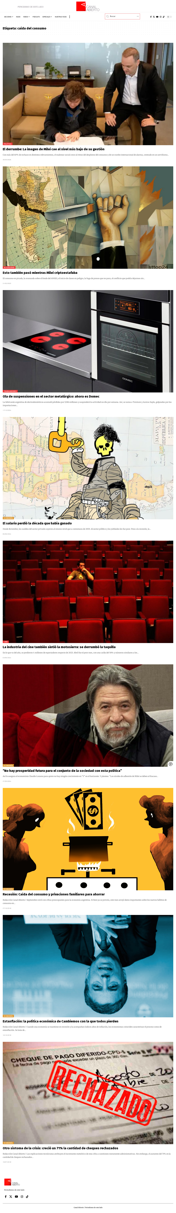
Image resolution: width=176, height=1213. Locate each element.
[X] (154, 16)
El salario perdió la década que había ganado (37, 523)
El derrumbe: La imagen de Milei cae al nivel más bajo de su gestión (54, 149)
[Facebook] (151, 16)
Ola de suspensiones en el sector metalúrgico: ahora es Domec (51, 396)
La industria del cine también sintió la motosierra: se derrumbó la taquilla (59, 647)
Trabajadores (10, 391)
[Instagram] (160, 16)
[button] (69, 16)
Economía (8, 518)
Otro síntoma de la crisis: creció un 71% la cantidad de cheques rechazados (60, 1148)
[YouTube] (157, 16)
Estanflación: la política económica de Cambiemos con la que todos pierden (60, 1021)
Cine (6, 642)
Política (7, 144)
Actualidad (9, 267)
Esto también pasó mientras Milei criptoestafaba (40, 273)
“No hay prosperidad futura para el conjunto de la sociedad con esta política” (62, 771)
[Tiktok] (163, 16)
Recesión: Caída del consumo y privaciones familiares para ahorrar (54, 894)
